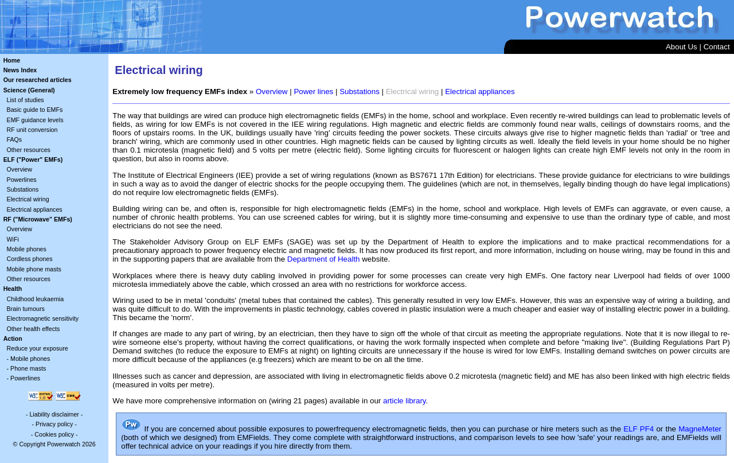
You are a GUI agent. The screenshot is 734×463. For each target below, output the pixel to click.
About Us (681, 46)
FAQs (14, 139)
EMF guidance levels (35, 119)
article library (404, 400)
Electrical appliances (35, 209)
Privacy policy (54, 424)
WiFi (13, 239)
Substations (23, 189)
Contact (717, 46)
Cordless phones (30, 258)
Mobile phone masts (34, 269)
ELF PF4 (638, 429)
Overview (19, 169)
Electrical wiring (28, 199)
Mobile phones (26, 249)
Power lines (313, 91)
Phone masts (28, 368)
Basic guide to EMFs (35, 109)
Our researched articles (37, 79)
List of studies (25, 99)
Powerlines (22, 179)
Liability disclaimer (54, 414)
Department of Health (323, 259)
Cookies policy (54, 434)
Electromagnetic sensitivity (43, 318)
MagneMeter (699, 429)
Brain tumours (26, 308)
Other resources (28, 149)
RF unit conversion (32, 129)
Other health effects (33, 328)
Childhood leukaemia (35, 298)
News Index (20, 70)
